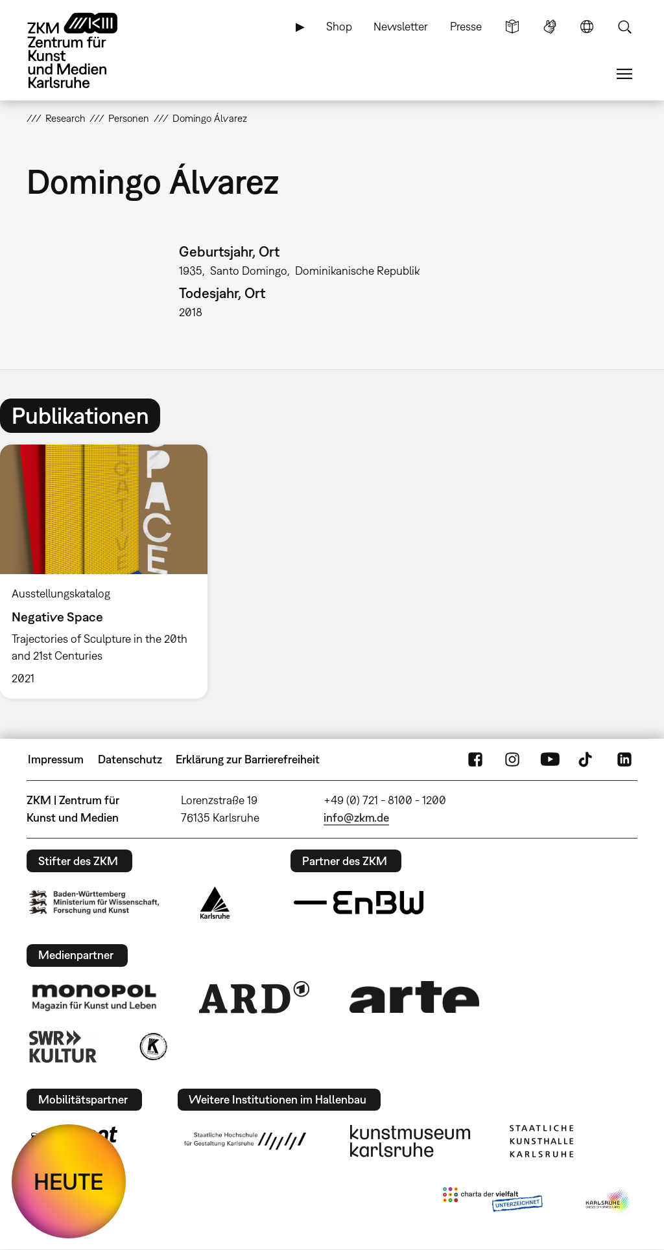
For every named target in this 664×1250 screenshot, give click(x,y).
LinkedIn (624, 759)
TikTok (587, 759)
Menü (624, 74)
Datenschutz (130, 759)
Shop (339, 26)
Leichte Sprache (512, 26)
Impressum (56, 759)
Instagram (512, 759)
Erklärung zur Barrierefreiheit (248, 759)
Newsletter (401, 26)
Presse (466, 26)
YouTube (550, 759)
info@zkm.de (356, 817)
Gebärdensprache (550, 26)
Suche (624, 26)
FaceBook (475, 759)
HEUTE (69, 1181)
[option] (109, 572)
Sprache (587, 26)
